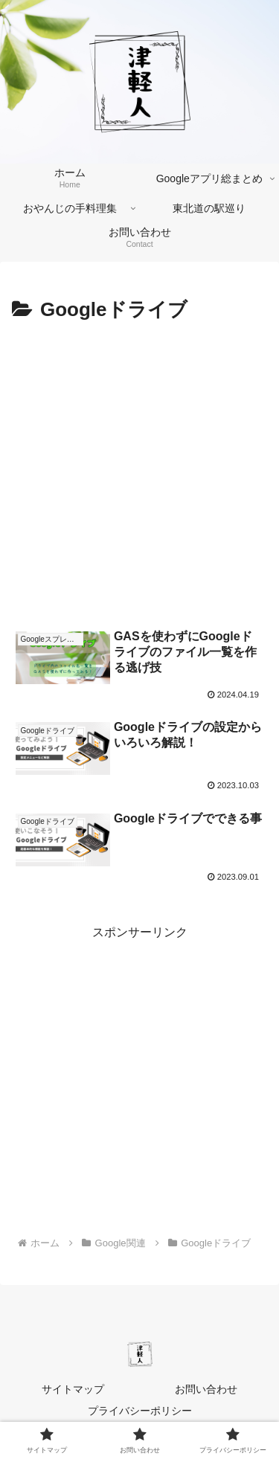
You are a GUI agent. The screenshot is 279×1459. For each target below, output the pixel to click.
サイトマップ (73, 1389)
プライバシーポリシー (140, 1411)
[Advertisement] (139, 474)
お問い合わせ (206, 1389)
